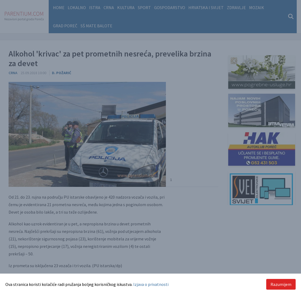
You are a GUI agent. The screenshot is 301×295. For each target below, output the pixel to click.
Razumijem (280, 284)
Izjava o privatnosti (151, 284)
